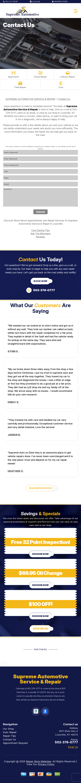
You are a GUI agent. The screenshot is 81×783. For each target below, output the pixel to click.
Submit (40, 211)
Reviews (40, 236)
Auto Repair (10, 732)
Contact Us (64, 99)
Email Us (73, 747)
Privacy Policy (46, 764)
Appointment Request (15, 743)
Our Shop (8, 728)
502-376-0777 (33, 688)
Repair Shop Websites (38, 761)
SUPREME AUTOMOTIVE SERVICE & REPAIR (30, 99)
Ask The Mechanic (40, 233)
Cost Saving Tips (40, 230)
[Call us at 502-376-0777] (40, 290)
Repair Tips (9, 736)
